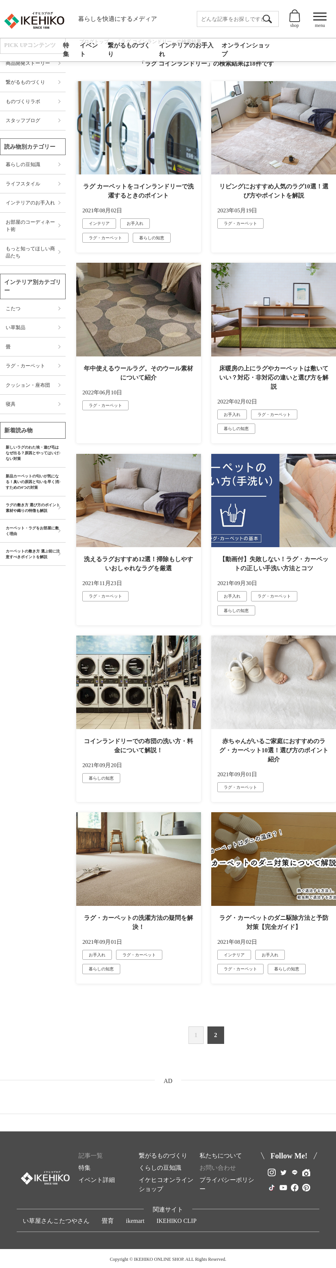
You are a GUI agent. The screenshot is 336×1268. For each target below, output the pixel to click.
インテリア (99, 223)
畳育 (108, 1221)
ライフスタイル (23, 184)
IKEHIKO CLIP (176, 1221)
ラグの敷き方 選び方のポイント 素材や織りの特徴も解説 (33, 508)
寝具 (11, 404)
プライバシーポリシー (226, 1184)
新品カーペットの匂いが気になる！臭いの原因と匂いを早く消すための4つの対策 (32, 482)
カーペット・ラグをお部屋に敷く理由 (32, 531)
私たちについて (220, 1155)
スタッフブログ (23, 120)
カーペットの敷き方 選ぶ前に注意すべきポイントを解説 (33, 554)
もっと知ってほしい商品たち (30, 252)
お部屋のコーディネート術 (30, 225)
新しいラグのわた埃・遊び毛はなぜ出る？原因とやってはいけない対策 (32, 453)
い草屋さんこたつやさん (56, 1221)
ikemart (135, 1221)
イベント (89, 50)
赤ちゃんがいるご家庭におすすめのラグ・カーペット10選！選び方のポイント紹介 (273, 750)
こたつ (13, 308)
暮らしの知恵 (151, 237)
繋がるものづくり (129, 50)
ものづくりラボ (23, 101)
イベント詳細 (97, 1180)
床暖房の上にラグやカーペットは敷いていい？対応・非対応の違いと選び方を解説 (273, 377)
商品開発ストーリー (28, 63)
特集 (66, 50)
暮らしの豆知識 (23, 164)
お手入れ (135, 223)
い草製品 (15, 327)
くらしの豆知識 (160, 1167)
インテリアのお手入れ (186, 50)
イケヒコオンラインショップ (166, 1184)
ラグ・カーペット (105, 237)
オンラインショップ (245, 50)
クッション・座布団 (28, 385)
